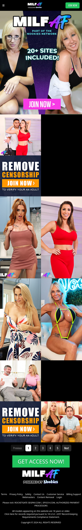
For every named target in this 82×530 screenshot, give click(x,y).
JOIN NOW (72, 5)
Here (12, 514)
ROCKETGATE (21, 502)
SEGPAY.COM (34, 502)
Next (66, 448)
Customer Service (55, 494)
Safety (28, 494)
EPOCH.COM (49, 502)
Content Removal (45, 497)
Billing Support (73, 494)
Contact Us (39, 494)
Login (59, 497)
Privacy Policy (16, 494)
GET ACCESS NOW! (41, 461)
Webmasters (28, 497)
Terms (4, 494)
